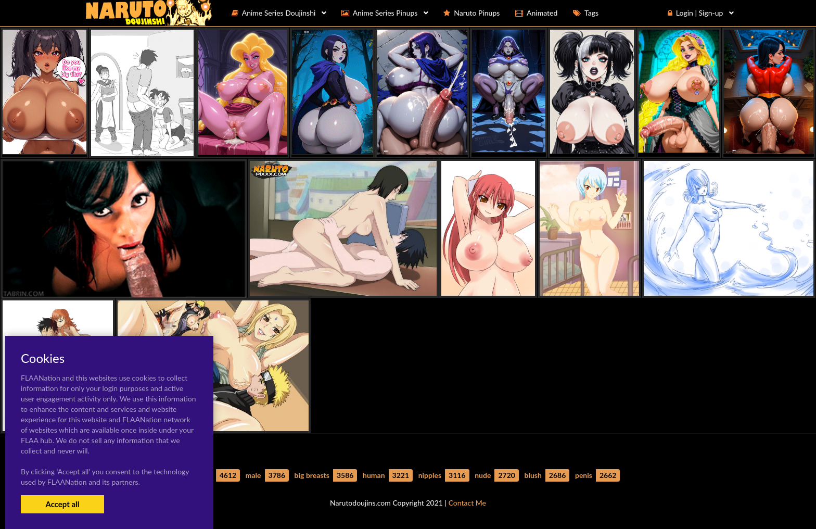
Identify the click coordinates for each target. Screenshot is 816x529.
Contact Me (467, 502)
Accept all (62, 504)
